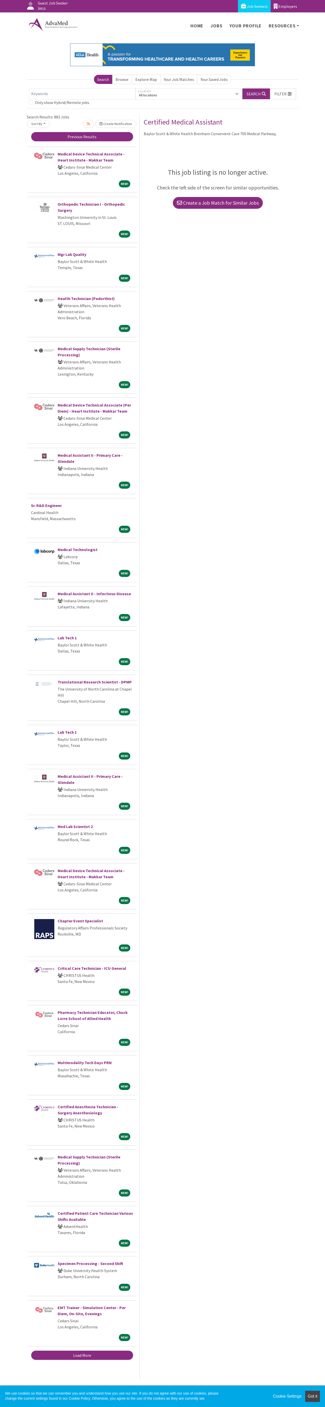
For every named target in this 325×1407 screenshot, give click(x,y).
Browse (122, 79)
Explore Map (146, 79)
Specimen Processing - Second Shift (90, 1263)
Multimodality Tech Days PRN (85, 1062)
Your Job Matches (179, 79)
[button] (283, 93)
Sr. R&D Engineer (46, 505)
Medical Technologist (78, 549)
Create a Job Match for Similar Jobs (218, 203)
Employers (285, 6)
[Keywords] (82, 93)
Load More (82, 1355)
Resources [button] (282, 26)
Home (196, 26)
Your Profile (246, 26)
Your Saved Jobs (214, 79)
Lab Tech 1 (67, 637)
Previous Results (82, 136)
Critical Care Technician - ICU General (92, 968)
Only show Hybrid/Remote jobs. (62, 102)
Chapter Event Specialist (80, 920)
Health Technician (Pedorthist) (86, 298)
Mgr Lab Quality (72, 254)
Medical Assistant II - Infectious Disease (94, 593)
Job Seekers (254, 6)
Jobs (216, 26)
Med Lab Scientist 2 (75, 826)
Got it (312, 1396)
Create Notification (116, 123)
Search (103, 79)
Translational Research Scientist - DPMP (95, 681)
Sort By (36, 123)
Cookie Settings (287, 1396)
